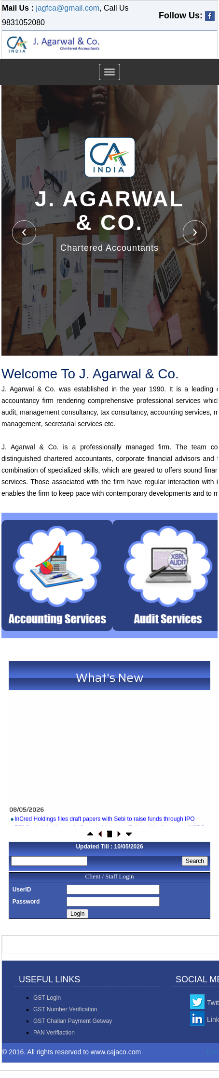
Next (195, 232)
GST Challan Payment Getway (72, 1021)
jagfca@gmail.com (67, 8)
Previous (24, 232)
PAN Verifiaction (54, 1032)
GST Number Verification (65, 1009)
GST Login (47, 997)
